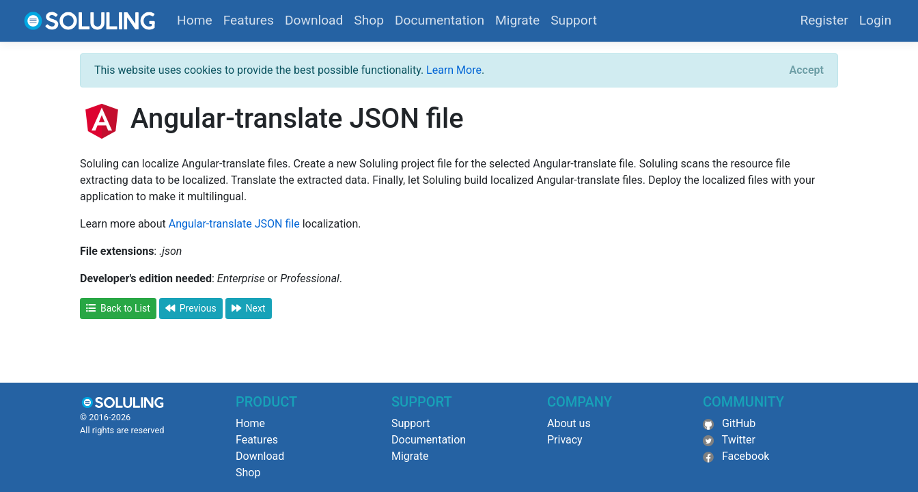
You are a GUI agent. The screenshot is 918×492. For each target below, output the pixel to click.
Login (875, 20)
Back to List (118, 308)
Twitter (738, 439)
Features (248, 20)
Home (194, 20)
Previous (191, 308)
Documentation (439, 20)
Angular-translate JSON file (234, 223)
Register (824, 20)
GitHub (738, 423)
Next (249, 308)
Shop (369, 20)
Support (574, 20)
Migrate (517, 20)
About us (569, 423)
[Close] (806, 70)
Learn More (454, 70)
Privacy (565, 439)
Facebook (745, 456)
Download (314, 20)
